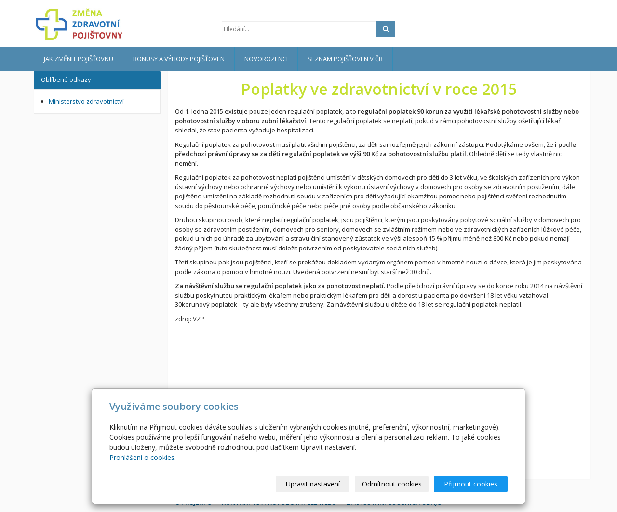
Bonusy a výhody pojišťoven (179, 58)
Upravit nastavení (313, 483)
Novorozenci (266, 58)
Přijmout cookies (470, 483)
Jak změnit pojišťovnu (78, 58)
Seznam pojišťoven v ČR (345, 58)
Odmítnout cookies (392, 483)
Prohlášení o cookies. (142, 457)
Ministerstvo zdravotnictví (86, 101)
